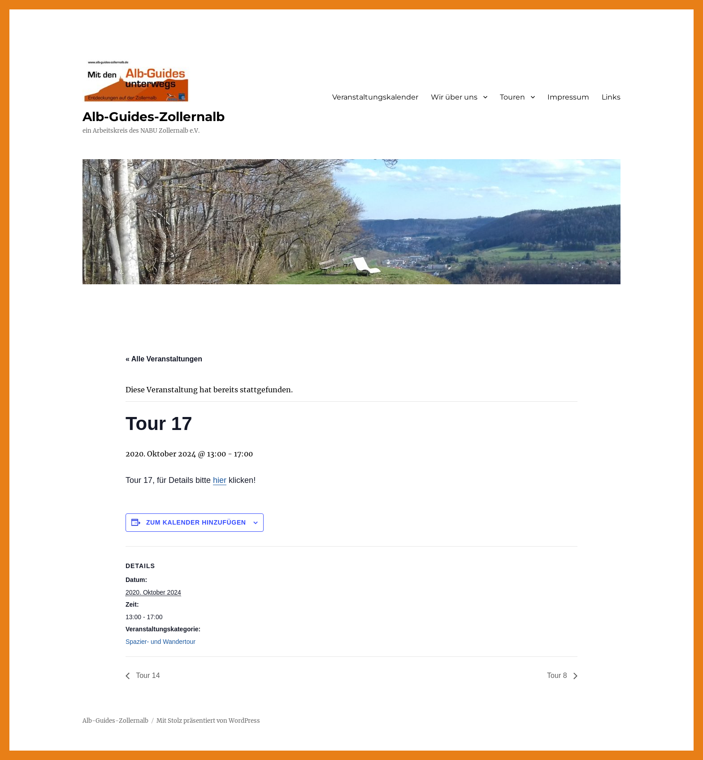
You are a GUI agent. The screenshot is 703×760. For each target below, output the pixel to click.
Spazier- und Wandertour (160, 641)
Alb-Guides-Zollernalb (153, 116)
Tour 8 (558, 675)
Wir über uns (454, 97)
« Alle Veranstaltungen (164, 359)
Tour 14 (147, 675)
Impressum (568, 97)
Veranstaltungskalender (375, 97)
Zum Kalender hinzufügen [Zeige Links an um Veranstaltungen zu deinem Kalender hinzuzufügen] (196, 522)
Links (611, 97)
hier (219, 480)
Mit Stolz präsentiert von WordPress (208, 721)
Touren (512, 97)
